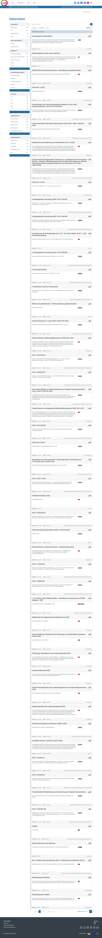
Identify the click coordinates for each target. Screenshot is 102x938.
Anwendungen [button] (20, 2)
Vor (52, 911)
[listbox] (98, 3)
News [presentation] (48, 27)
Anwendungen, (21, 7)
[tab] (34, 28)
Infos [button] (28, 2)
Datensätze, (13, 7)
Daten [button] (12, 2)
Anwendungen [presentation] (41, 27)
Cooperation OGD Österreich (9, 933)
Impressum (6, 923)
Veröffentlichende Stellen (31, 7)
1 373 (49, 911)
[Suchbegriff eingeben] (60, 24)
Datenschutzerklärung (9, 925)
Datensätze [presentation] (34, 27)
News (34, 2)
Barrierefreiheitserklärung (9, 927)
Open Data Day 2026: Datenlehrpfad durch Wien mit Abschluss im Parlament (77, 7)
